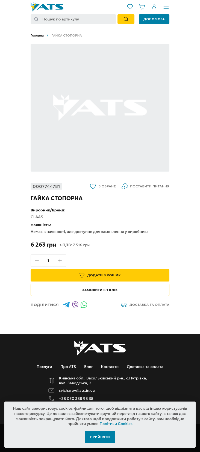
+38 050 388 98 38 (76, 398)
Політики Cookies (116, 423)
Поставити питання (145, 186)
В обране (103, 186)
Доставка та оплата (145, 304)
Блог (88, 366)
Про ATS (68, 366)
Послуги (44, 366)
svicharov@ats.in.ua (77, 390)
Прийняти (100, 437)
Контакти (110, 366)
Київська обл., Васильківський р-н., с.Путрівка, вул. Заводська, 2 (103, 380)
